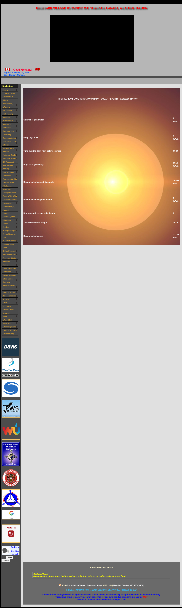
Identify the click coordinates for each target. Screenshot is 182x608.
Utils (5, 303)
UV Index (7, 306)
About (5, 100)
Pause (6, 560)
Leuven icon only (8, 245)
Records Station (10, 258)
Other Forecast (9, 251)
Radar (5, 265)
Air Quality (7, 110)
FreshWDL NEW (10, 196)
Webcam (7, 323)
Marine (6, 227)
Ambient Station (10, 158)
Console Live (8, 131)
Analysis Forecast (7, 125)
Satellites (7, 272)
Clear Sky (7, 135)
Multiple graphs (9, 230)
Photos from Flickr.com (8, 184)
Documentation (9, 138)
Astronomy (8, 121)
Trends (6, 299)
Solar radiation (9, 268)
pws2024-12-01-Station (9, 143)
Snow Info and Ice (9, 287)
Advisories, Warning (8, 105)
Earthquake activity (8, 167)
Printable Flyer (9, 254)
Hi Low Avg (8, 114)
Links (5, 224)
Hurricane (7, 203)
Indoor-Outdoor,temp (9, 215)
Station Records (10, 330)
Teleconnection (9, 296)
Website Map (8, 334)
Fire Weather (8, 172)
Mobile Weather (9, 241)
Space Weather (9, 275)
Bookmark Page (94, 585)
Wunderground (9, 327)
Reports (6, 261)
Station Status (9, 292)
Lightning (7, 220)
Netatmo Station (10, 155)
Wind (5, 316)
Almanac (7, 117)
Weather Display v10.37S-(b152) (128, 585)
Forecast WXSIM (10, 179)
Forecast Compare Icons (9, 191)
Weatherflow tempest (8, 311)
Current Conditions (75, 585)
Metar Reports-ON (9, 235)
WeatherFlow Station (8, 150)
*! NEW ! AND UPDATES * (9, 95)
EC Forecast (8, 162)
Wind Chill (7, 320)
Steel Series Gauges (8, 280)
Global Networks (10, 199)
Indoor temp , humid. (9, 208)
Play (9, 557)
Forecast (7, 176)
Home (5, 90)
